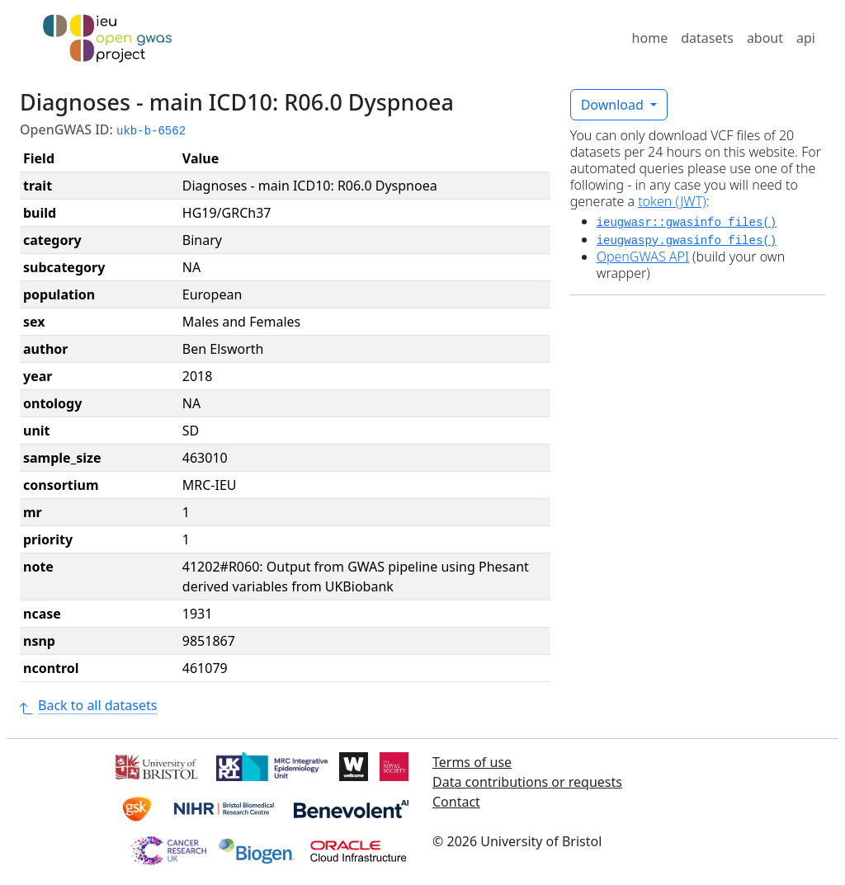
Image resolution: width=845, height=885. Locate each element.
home (650, 38)
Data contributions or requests (527, 782)
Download (614, 105)
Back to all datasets (88, 705)
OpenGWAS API (643, 256)
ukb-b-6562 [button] (151, 131)
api (805, 38)
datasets (707, 38)
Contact (456, 802)
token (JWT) (672, 201)
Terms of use (472, 762)
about (765, 38)
